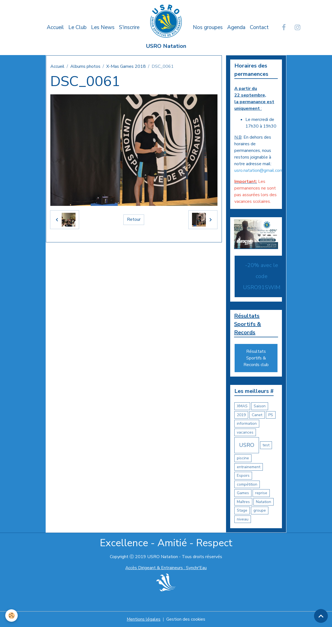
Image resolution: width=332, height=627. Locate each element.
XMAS (242, 406)
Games (243, 493)
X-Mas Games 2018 (126, 66)
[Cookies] (12, 615)
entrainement (248, 467)
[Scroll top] (321, 616)
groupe (259, 510)
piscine (243, 458)
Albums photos (85, 66)
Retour (134, 220)
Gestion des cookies (186, 619)
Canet (257, 415)
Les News (103, 27)
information (247, 423)
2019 (241, 415)
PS (270, 415)
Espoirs (243, 475)
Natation (263, 501)
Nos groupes (208, 27)
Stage (242, 510)
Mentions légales (143, 619)
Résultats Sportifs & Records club (256, 358)
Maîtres (243, 501)
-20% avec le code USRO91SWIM (261, 276)
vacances (245, 432)
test (266, 445)
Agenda (236, 27)
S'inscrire (129, 27)
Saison (260, 406)
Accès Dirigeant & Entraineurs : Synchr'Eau (166, 568)
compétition (247, 484)
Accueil (55, 27)
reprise (261, 493)
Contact (259, 27)
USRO (246, 445)
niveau (242, 519)
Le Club (77, 27)
